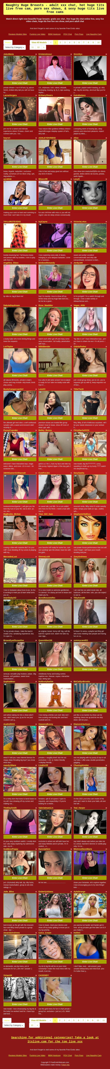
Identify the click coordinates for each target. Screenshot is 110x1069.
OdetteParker (80, 346)
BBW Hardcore (54, 34)
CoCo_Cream (45, 933)
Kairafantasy (80, 95)
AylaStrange (79, 891)
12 (38, 47)
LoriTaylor (8, 346)
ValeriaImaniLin (46, 808)
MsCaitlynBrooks (82, 681)
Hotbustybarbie (46, 681)
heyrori (6, 138)
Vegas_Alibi (79, 305)
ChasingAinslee (81, 765)
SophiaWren (9, 681)
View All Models (39, 42)
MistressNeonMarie (83, 849)
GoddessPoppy (10, 849)
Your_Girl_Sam (46, 514)
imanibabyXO (9, 598)
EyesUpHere (44, 849)
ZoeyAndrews (80, 556)
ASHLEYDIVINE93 (47, 138)
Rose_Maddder (46, 305)
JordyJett (78, 263)
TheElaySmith (10, 808)
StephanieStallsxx (82, 514)
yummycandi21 (81, 640)
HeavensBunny (46, 724)
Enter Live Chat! (20, 83)
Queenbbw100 (45, 640)
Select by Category (14, 47)
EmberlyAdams (46, 891)
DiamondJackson (82, 724)
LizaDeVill (43, 765)
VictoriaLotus (80, 221)
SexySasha (79, 473)
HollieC (77, 933)
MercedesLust (10, 556)
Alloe (76, 138)
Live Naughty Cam (94, 34)
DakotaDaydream (11, 305)
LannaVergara (10, 95)
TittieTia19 (79, 389)
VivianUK (7, 975)
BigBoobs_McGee (12, 514)
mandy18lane (9, 765)
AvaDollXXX (9, 724)
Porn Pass (79, 34)
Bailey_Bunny (45, 430)
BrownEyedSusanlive (13, 640)
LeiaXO (42, 389)
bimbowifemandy (47, 263)
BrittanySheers (46, 95)
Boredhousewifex (47, 598)
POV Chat (67, 34)
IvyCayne (43, 221)
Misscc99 (43, 179)
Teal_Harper (79, 808)
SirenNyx (78, 54)
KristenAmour (45, 54)
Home (8, 42)
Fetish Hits (65, 1065)
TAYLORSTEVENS (12, 221)
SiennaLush (44, 556)
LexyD (77, 179)
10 (98, 42)
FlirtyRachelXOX (81, 430)
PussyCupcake (10, 430)
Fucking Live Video (37, 34)
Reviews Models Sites (18, 34)
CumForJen (44, 473)
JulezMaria (8, 54)
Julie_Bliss (8, 891)
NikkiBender (44, 346)
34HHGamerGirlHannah (14, 473)
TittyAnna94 (79, 598)
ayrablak (7, 179)
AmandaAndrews (11, 933)
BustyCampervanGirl (13, 389)
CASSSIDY (44, 975)
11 (33, 47)
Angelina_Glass (10, 263)
